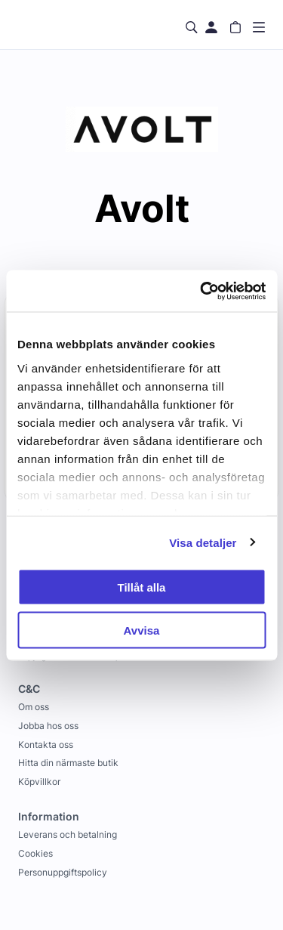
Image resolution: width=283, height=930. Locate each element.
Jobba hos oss (48, 725)
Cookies (35, 853)
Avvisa (142, 629)
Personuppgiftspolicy (62, 872)
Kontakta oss (45, 744)
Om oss (33, 706)
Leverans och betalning (67, 834)
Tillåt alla (142, 587)
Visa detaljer (202, 542)
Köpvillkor (39, 781)
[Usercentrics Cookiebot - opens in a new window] (201, 291)
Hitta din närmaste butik (68, 762)
